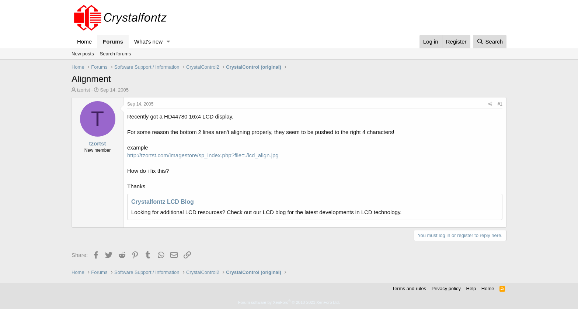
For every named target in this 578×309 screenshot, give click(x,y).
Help (471, 288)
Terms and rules (409, 288)
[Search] (489, 41)
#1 (500, 104)
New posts (83, 53)
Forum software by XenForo (289, 302)
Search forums (115, 53)
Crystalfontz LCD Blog (162, 202)
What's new (148, 41)
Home (84, 41)
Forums (113, 41)
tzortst (83, 90)
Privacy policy (446, 288)
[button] (168, 41)
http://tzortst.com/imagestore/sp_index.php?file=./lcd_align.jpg (203, 155)
